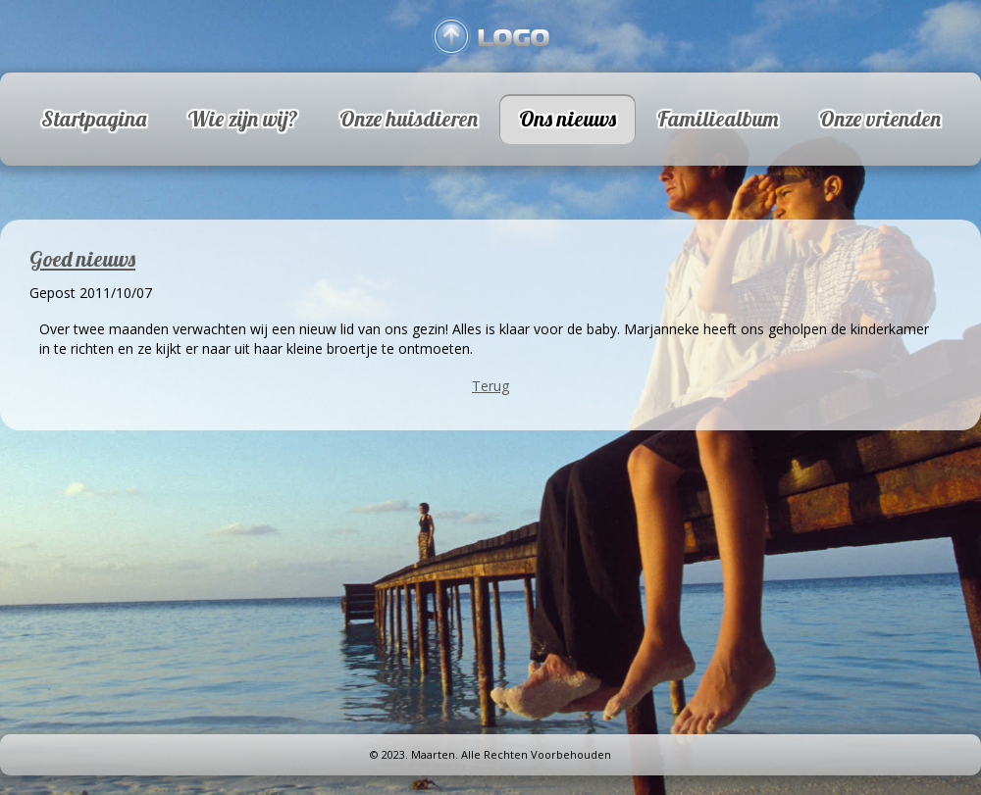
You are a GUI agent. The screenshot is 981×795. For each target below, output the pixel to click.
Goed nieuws (82, 259)
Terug (490, 385)
